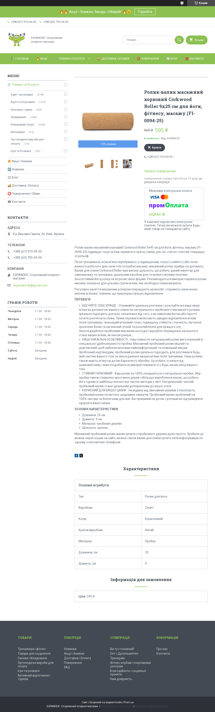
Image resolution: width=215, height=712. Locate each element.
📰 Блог (172, 58)
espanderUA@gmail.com (30, 285)
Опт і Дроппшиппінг (124, 653)
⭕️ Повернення (148, 58)
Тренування (18, 117)
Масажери (18, 132)
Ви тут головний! (122, 649)
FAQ (67, 667)
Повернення (73, 662)
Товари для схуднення (34, 653)
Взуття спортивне (23, 102)
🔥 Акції (41, 58)
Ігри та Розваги (21, 151)
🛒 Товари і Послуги (69, 58)
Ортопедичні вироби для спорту (27, 141)
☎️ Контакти (194, 58)
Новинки (70, 649)
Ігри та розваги (28, 671)
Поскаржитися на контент (117, 706)
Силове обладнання (32, 658)
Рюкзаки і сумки (21, 109)
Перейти (145, 12)
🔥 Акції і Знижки (19, 161)
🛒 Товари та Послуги (23, 84)
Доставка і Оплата (77, 658)
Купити (156, 147)
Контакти (163, 653)
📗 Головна (20, 58)
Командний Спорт (22, 124)
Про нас (162, 649)
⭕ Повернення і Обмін (23, 193)
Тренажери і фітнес (32, 649)
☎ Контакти (16, 201)
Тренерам (117, 658)
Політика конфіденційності (151, 706)
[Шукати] (179, 40)
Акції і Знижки (74, 653)
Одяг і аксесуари (22, 94)
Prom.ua (129, 702)
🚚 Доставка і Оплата (113, 58)
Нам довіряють (121, 679)
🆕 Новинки (15, 169)
